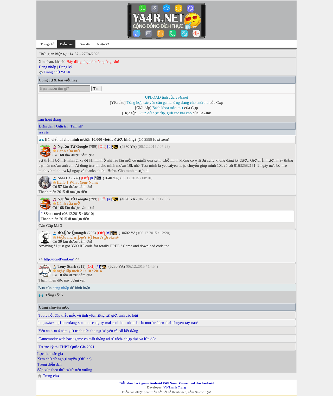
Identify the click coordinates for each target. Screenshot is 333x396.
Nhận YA (103, 44)
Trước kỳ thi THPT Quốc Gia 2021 (66, 347)
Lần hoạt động (49, 119)
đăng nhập (61, 288)
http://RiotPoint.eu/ (59, 259)
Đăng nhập (47, 67)
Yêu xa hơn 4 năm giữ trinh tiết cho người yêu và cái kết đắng (88, 331)
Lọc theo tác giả (50, 354)
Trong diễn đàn (49, 364)
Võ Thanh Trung (174, 387)
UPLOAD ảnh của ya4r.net (166, 97)
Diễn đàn (46, 126)
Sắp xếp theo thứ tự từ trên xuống (64, 370)
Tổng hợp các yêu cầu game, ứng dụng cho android (168, 102)
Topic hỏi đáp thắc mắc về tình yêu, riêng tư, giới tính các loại (88, 315)
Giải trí (61, 126)
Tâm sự (76, 126)
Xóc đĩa (85, 44)
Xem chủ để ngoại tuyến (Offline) (64, 359)
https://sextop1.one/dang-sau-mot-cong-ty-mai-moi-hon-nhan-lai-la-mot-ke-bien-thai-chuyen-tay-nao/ (118, 323)
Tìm (96, 89)
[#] (109, 146)
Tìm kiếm (44, 132)
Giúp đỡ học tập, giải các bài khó (165, 113)
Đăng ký (65, 67)
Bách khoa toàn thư (167, 108)
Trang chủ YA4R (56, 72)
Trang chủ (47, 44)
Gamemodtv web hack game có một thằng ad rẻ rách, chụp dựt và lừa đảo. (98, 339)
